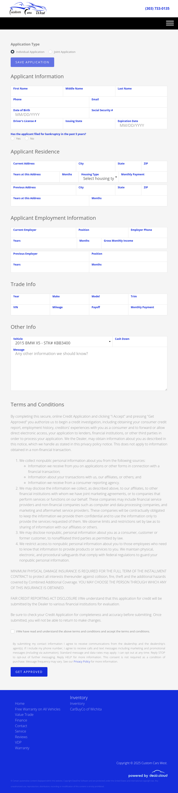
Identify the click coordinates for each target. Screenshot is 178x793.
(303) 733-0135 (157, 8)
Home (20, 703)
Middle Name (74, 88)
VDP (18, 742)
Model (96, 296)
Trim (134, 296)
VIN (15, 307)
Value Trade (24, 714)
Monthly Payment (132, 174)
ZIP (146, 163)
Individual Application (30, 52)
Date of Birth (21, 110)
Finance (21, 720)
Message (18, 350)
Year (16, 296)
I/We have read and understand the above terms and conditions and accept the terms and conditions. (83, 631)
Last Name (125, 88)
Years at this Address (27, 174)
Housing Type (90, 174)
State (121, 163)
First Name (20, 88)
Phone (17, 99)
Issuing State (73, 121)
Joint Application (64, 52)
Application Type (25, 44)
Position (84, 230)
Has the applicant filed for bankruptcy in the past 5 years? (48, 134)
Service (20, 731)
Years (16, 241)
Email (95, 99)
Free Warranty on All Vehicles (37, 709)
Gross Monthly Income (118, 241)
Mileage (57, 307)
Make (56, 296)
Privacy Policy (82, 661)
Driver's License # (24, 121)
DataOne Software (80, 780)
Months (67, 174)
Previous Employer (25, 254)
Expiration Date (128, 121)
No (32, 138)
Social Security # (102, 110)
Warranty (22, 748)
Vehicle (18, 339)
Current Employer (24, 230)
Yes (18, 138)
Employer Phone (141, 230)
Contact (21, 725)
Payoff (96, 307)
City (81, 163)
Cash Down (122, 339)
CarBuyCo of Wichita (86, 709)
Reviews (21, 736)
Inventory (77, 703)
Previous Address (24, 187)
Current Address (24, 163)
